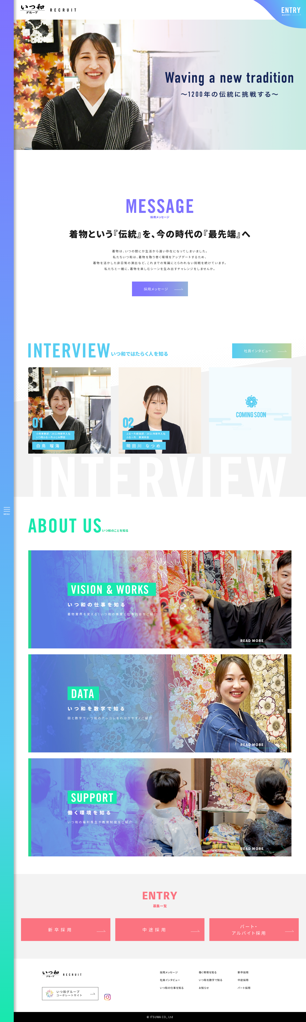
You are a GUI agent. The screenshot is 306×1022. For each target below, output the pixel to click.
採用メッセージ (156, 288)
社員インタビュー (258, 350)
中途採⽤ (243, 980)
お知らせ (204, 988)
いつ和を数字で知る (211, 980)
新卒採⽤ (243, 972)
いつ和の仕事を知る (172, 988)
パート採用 (244, 988)
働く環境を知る (208, 972)
